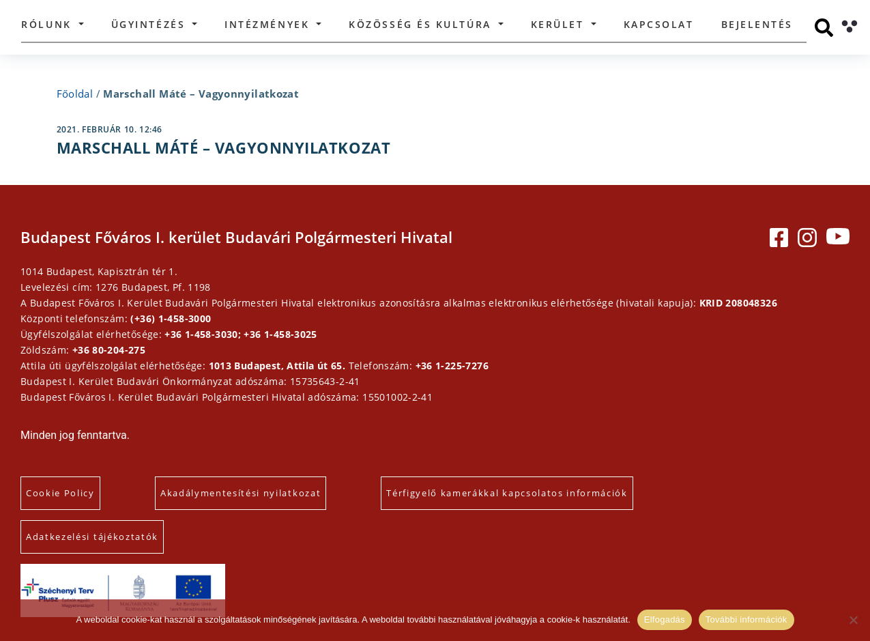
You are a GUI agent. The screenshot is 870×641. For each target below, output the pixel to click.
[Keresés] (824, 28)
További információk (746, 619)
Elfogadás (664, 619)
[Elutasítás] (853, 620)
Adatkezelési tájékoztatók (92, 536)
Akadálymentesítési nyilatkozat (240, 493)
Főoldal (75, 93)
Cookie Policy (60, 493)
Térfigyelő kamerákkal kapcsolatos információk (507, 493)
